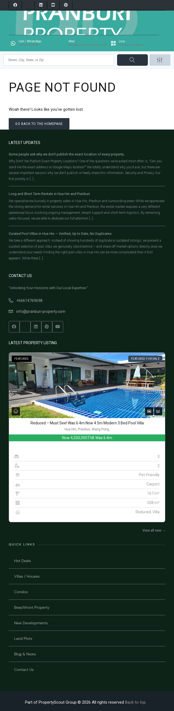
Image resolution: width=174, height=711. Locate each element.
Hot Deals (22, 560)
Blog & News (25, 654)
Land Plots (23, 638)
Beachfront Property (32, 607)
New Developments (31, 622)
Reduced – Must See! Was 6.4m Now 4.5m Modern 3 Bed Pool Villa (87, 423)
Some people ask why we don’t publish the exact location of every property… (67, 154)
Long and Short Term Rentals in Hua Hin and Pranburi (49, 194)
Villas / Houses (26, 576)
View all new (153, 530)
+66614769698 (29, 300)
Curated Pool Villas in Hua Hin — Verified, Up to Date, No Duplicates (60, 234)
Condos (21, 591)
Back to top (135, 702)
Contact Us (24, 669)
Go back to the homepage (39, 124)
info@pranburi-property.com (40, 311)
